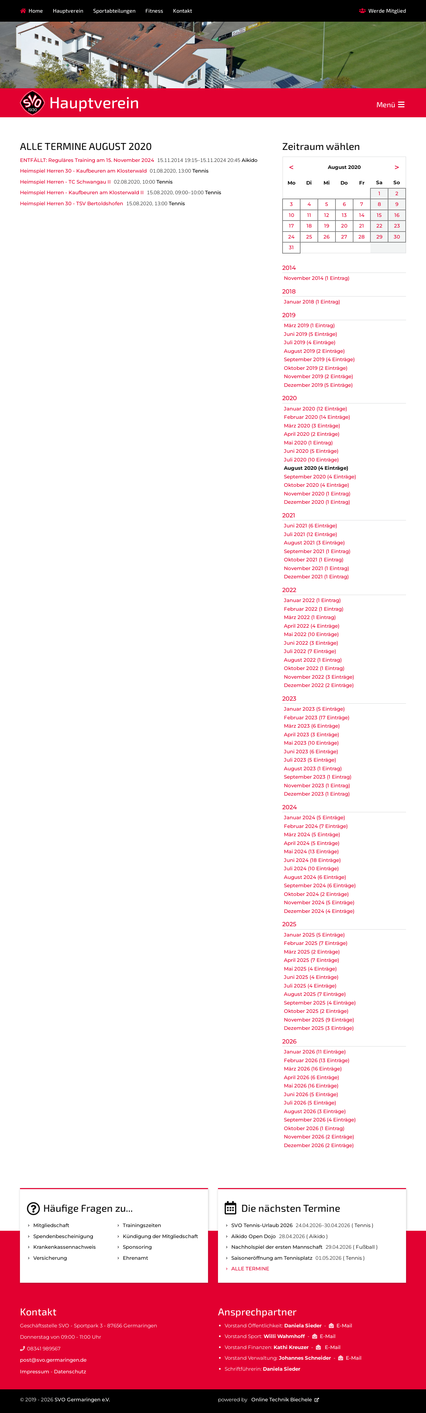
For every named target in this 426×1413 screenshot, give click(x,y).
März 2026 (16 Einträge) (313, 1068)
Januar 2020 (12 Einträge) (315, 408)
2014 (289, 268)
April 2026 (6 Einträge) (311, 1077)
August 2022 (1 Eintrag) (313, 660)
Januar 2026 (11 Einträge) (315, 1052)
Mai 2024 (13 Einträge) (311, 851)
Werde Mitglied (387, 10)
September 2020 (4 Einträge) (320, 476)
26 (326, 237)
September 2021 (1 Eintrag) (317, 551)
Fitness (154, 10)
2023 (289, 698)
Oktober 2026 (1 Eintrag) (314, 1128)
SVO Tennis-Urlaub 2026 (262, 1225)
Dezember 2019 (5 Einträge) (318, 385)
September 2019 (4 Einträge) (319, 359)
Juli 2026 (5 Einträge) (310, 1102)
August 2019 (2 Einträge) (314, 351)
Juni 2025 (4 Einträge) (311, 977)
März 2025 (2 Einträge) (312, 952)
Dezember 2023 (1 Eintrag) (317, 794)
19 (326, 226)
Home (36, 10)
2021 (288, 515)
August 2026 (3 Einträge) (315, 1111)
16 (396, 215)
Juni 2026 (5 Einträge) (311, 1094)
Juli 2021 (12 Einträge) (310, 534)
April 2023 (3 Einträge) (311, 734)
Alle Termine (250, 1268)
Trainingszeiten (142, 1225)
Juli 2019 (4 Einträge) (309, 342)
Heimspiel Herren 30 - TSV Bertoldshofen (71, 203)
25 (309, 237)
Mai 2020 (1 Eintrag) (308, 442)
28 (361, 237)
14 (361, 215)
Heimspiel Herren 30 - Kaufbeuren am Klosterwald (83, 171)
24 (291, 237)
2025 (289, 924)
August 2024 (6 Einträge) (315, 877)
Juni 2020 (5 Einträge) (311, 451)
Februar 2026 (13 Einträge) (316, 1060)
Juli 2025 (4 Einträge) (310, 986)
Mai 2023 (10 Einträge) (311, 743)
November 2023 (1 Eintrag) (317, 785)
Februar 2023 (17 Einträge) (316, 717)
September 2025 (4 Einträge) (320, 1003)
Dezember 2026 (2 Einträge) (319, 1145)
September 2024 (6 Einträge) (320, 885)
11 (309, 215)
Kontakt (182, 10)
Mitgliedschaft (51, 1225)
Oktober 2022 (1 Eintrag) (314, 668)
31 (291, 247)
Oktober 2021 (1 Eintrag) (313, 559)
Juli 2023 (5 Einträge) (310, 760)
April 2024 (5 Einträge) (311, 843)
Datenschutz (70, 1371)
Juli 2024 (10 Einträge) (311, 868)
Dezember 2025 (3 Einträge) (319, 1028)
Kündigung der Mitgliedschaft (160, 1236)
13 (344, 215)
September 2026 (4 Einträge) (320, 1119)
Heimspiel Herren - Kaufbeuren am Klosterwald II (82, 192)
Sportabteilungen (114, 10)
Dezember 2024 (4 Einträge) (319, 911)
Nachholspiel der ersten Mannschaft (276, 1247)
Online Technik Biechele (281, 1399)
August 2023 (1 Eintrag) (313, 768)
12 (326, 215)
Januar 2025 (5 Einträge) (314, 935)
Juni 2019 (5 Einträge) (310, 334)
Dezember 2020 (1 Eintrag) (317, 502)
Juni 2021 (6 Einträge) (310, 525)
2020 (289, 398)
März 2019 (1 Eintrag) (309, 325)
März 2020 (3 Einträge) (312, 425)
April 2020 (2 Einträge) (311, 434)
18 (309, 226)
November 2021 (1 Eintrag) (316, 568)
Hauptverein (68, 10)
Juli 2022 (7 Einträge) (310, 651)
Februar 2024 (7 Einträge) (316, 826)
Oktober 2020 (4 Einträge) (316, 485)
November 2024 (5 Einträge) (319, 902)
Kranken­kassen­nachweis (64, 1247)
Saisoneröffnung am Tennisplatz (272, 1258)
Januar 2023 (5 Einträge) (314, 709)
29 (379, 237)
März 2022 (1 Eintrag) (310, 617)
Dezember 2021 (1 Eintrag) (316, 576)
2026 (289, 1041)
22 (379, 226)
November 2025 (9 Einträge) (319, 1020)
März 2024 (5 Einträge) (312, 834)
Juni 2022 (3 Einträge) (311, 643)
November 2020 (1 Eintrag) (317, 493)
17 (291, 226)
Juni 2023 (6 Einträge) (311, 751)
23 (397, 226)
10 (291, 215)
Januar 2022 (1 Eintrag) (312, 600)
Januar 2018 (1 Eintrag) (312, 302)
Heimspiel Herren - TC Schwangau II (65, 182)
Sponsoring (137, 1247)
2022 (289, 590)
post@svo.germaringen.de (53, 1360)
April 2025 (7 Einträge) (311, 960)
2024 (289, 807)
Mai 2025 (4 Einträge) (310, 969)
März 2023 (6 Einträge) (312, 726)
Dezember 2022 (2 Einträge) (319, 685)
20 (344, 226)
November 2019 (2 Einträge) (318, 376)
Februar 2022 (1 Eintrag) (313, 609)
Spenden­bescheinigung (63, 1236)
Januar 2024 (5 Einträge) (314, 817)
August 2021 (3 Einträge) (314, 542)
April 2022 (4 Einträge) (311, 626)
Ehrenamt (135, 1258)
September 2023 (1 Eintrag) (317, 777)
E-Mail (344, 1325)
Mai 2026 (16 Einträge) (311, 1085)
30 (397, 237)
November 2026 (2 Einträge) (319, 1136)
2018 (289, 291)
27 (344, 237)
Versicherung (50, 1258)
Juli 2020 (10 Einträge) (311, 459)
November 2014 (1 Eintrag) (316, 278)
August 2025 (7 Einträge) (315, 994)
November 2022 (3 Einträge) (319, 677)
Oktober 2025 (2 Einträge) (316, 1011)
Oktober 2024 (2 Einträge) (316, 894)
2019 (289, 315)
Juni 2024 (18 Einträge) (312, 860)
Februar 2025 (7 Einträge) (315, 943)
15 (379, 215)
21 (361, 226)
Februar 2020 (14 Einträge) (317, 417)
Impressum (34, 1371)
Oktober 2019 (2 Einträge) (315, 368)
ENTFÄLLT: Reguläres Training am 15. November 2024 (87, 160)
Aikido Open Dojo (253, 1236)
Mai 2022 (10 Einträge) (311, 634)
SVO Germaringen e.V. (82, 1399)
